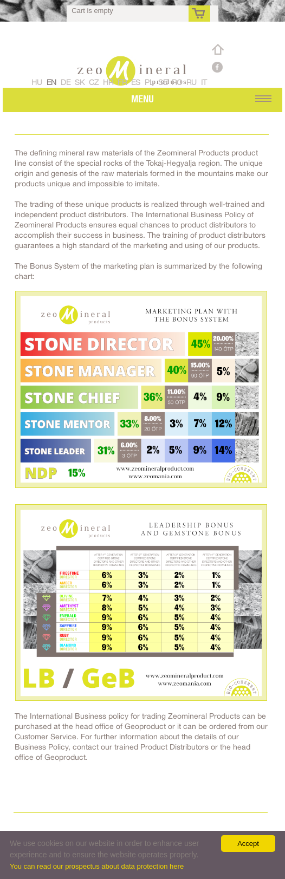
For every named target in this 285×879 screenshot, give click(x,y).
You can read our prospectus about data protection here (97, 866)
